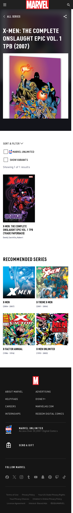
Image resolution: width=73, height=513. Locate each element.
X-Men (6, 302)
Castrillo (12, 237)
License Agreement (16, 503)
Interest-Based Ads (38, 503)
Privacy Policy (28, 494)
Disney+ (41, 399)
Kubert (20, 237)
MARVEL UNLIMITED (23, 151)
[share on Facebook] (7, 478)
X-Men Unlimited (45, 349)
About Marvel (14, 391)
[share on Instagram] (21, 478)
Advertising (43, 391)
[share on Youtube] (36, 478)
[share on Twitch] (57, 478)
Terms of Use (12, 494)
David (5, 237)
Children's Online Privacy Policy (47, 499)
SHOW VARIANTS (19, 160)
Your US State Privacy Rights (51, 494)
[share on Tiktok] (64, 478)
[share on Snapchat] (43, 478)
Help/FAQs (11, 399)
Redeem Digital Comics (50, 413)
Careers (10, 406)
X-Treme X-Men (44, 302)
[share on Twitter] (14, 478)
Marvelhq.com (45, 406)
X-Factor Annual (13, 349)
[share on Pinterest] (50, 478)
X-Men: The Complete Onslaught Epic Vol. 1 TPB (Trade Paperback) (18, 229)
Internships (13, 413)
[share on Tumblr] (28, 478)
